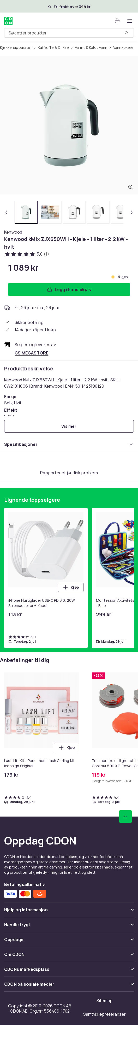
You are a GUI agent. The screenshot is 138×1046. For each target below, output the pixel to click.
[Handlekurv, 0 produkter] (117, 21)
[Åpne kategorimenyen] (129, 21)
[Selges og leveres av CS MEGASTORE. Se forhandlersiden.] (31, 353)
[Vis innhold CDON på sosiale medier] (69, 986)
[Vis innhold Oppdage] (69, 941)
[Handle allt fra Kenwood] (13, 232)
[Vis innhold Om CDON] (69, 956)
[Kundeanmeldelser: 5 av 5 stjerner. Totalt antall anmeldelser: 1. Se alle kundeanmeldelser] (26, 254)
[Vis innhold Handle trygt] (69, 926)
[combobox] (69, 33)
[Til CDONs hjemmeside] (8, 21)
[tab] (26, 212)
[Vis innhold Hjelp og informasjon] (69, 912)
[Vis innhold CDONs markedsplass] (69, 971)
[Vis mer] (69, 426)
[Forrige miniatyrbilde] (6, 212)
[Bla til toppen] (125, 816)
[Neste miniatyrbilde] (131, 212)
